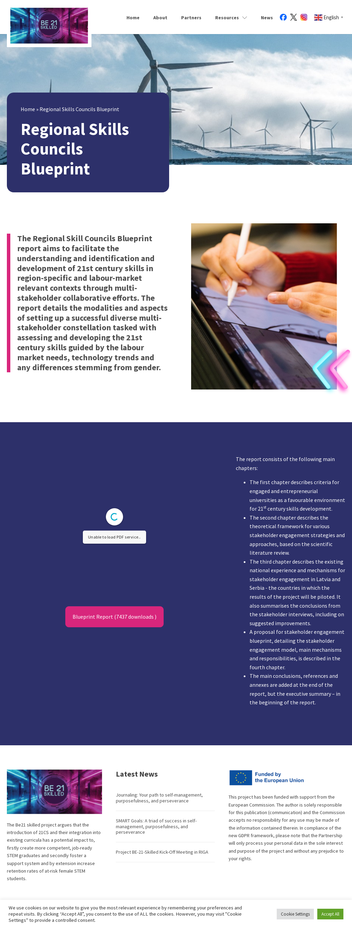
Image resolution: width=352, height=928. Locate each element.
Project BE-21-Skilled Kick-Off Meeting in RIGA (162, 852)
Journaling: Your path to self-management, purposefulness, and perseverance (159, 798)
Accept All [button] (330, 914)
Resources (231, 17)
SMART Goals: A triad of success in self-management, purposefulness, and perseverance (156, 826)
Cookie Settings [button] (295, 914)
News (267, 17)
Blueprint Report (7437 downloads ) (114, 616)
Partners (191, 17)
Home (133, 17)
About (160, 17)
